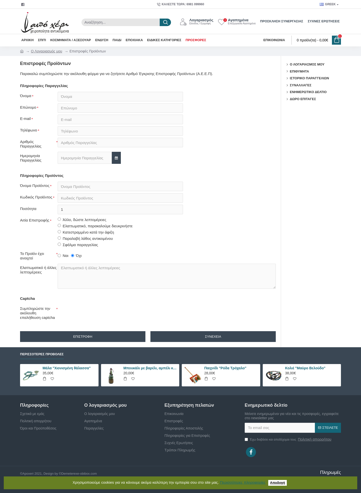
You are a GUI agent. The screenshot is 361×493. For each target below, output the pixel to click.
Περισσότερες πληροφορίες (242, 482)
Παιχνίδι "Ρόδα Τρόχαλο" (225, 368)
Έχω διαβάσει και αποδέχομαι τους (288, 439)
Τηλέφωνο (28, 130)
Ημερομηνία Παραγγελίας (30, 158)
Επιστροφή (82, 337)
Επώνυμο (28, 107)
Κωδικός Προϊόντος (36, 197)
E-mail (25, 119)
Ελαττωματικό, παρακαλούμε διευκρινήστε (95, 226)
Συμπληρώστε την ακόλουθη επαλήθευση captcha (37, 313)
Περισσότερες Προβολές (42, 354)
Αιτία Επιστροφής (34, 220)
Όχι (76, 256)
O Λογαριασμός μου (46, 51)
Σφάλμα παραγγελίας (78, 245)
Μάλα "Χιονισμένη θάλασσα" (67, 368)
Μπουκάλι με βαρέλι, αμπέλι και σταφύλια (150, 368)
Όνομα (25, 96)
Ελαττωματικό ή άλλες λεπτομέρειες (38, 270)
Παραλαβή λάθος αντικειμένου (85, 239)
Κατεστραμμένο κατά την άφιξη (86, 232)
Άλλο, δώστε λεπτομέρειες (82, 220)
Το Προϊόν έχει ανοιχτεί (32, 256)
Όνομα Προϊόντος (34, 186)
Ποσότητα (28, 209)
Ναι (63, 256)
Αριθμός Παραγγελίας (30, 144)
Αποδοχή (277, 482)
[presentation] (93, 314)
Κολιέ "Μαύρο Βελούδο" (305, 368)
